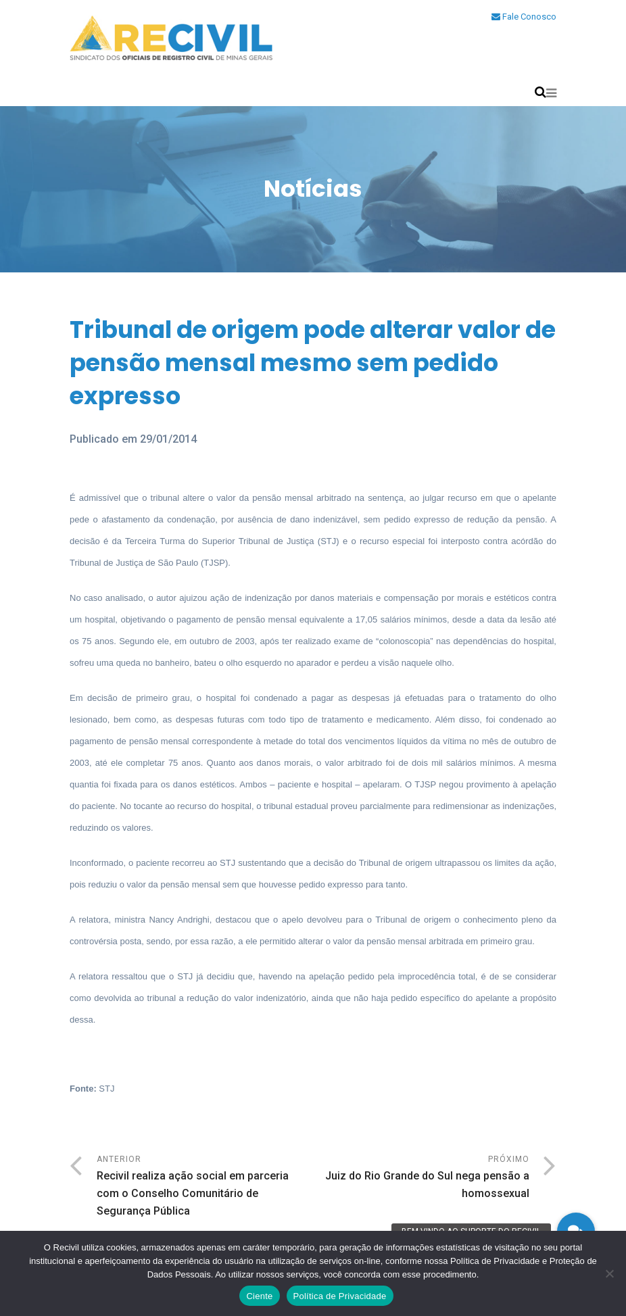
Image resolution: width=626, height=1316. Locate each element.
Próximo (421, 1178)
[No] (609, 1273)
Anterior (205, 1187)
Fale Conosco (523, 16)
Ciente (259, 1296)
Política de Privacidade (340, 1296)
